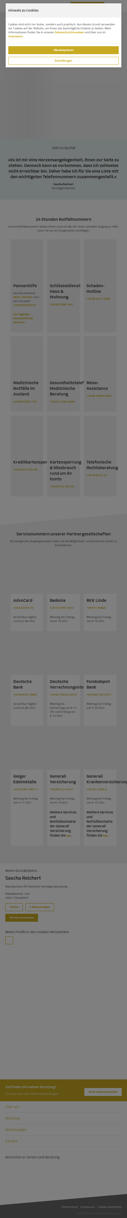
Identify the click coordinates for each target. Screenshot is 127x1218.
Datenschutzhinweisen (69, 32)
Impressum (15, 36)
